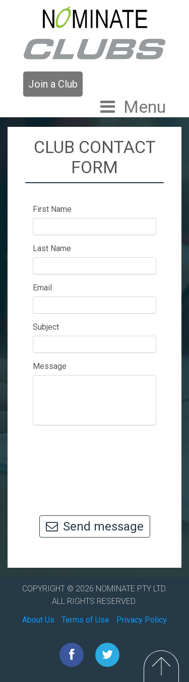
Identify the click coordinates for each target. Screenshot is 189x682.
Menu (144, 107)
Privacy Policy (141, 620)
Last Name (52, 248)
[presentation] (101, 465)
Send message (95, 526)
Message (50, 366)
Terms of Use (85, 620)
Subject (46, 327)
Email (42, 287)
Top (161, 666)
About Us (38, 620)
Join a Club (53, 84)
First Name (52, 209)
